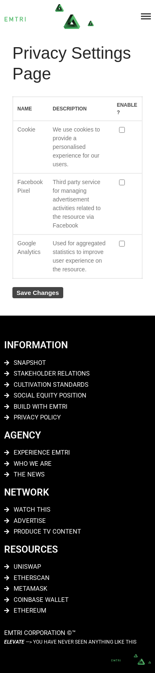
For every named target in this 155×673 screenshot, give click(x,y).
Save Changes (38, 292)
